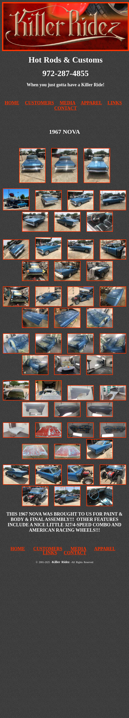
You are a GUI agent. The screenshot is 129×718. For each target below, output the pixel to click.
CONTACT (65, 108)
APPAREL (91, 102)
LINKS (115, 102)
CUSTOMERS (39, 102)
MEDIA (67, 102)
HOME (17, 548)
